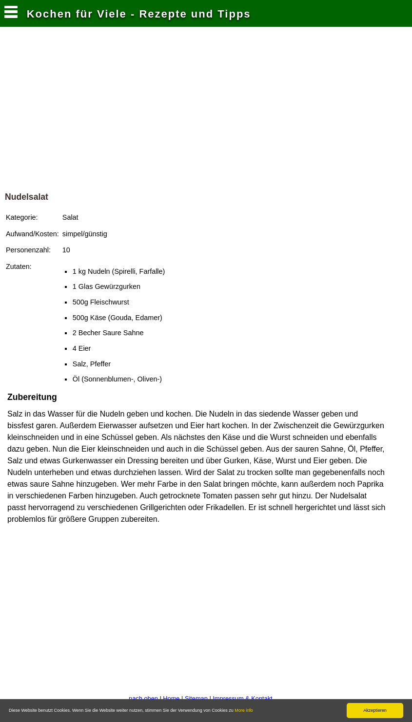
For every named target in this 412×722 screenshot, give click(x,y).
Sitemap (196, 698)
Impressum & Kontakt (242, 698)
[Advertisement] (206, 111)
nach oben (143, 698)
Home (171, 698)
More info (244, 710)
